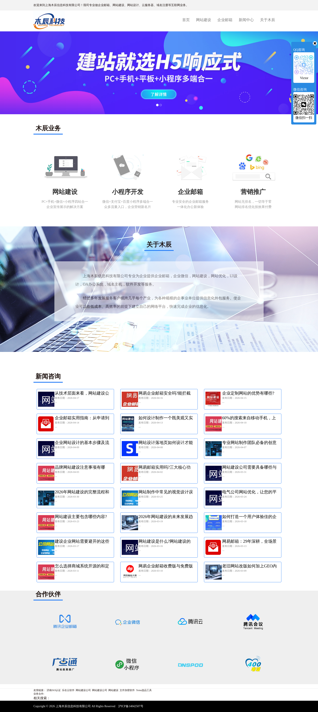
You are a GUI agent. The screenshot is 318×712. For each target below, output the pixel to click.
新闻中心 (246, 20)
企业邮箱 (224, 20)
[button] (79, 72)
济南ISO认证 (54, 690)
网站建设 (203, 20)
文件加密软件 (127, 690)
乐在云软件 (68, 690)
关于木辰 (267, 20)
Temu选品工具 (144, 690)
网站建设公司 (83, 690)
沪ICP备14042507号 (130, 706)
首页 (187, 20)
